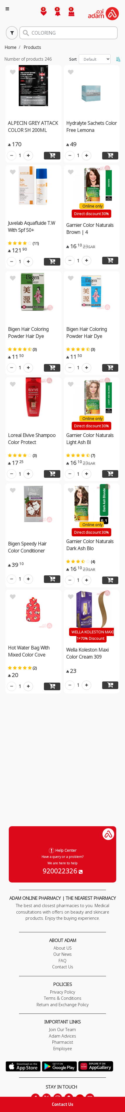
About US (63, 948)
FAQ (62, 960)
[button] (54, 13)
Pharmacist (62, 1042)
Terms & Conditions (62, 998)
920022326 (63, 870)
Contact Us (62, 1104)
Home (10, 47)
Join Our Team (62, 1029)
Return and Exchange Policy (63, 1004)
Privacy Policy (62, 992)
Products (32, 47)
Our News (62, 954)
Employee (62, 1048)
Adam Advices (62, 1036)
